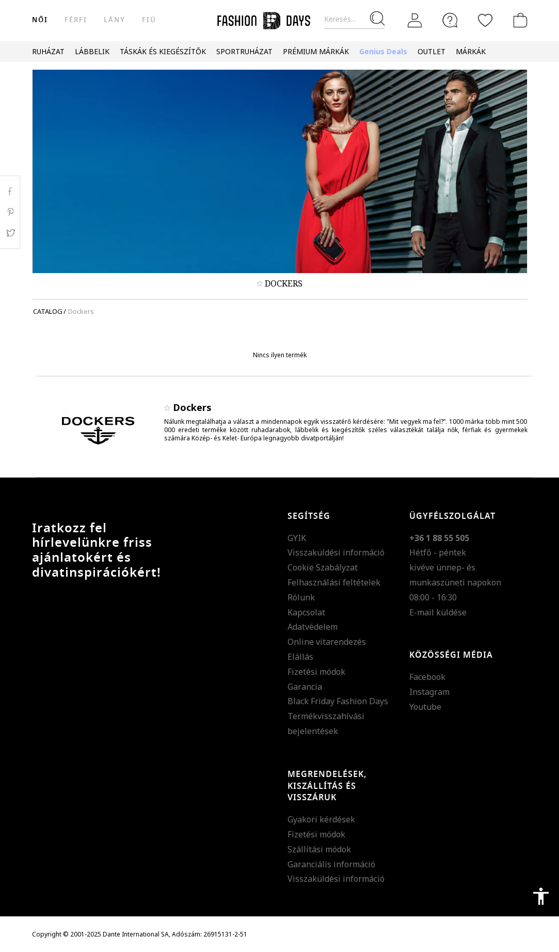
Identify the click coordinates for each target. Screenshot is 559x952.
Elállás (300, 656)
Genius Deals (383, 51)
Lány (114, 20)
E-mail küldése (438, 612)
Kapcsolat (306, 612)
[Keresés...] (354, 19)
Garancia (305, 686)
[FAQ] (450, 20)
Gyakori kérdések (321, 819)
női (40, 20)
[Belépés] (415, 20)
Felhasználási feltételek (334, 582)
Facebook (427, 677)
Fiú (149, 20)
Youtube (425, 706)
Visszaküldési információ (336, 552)
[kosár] (518, 20)
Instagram (429, 691)
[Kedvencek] (485, 20)
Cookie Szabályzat (323, 567)
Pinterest (10, 212)
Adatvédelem (313, 626)
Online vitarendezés (327, 641)
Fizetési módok (316, 671)
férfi (76, 20)
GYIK (297, 538)
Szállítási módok (319, 849)
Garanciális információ (331, 864)
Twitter (10, 233)
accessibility (541, 896)
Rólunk (301, 597)
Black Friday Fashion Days (338, 701)
